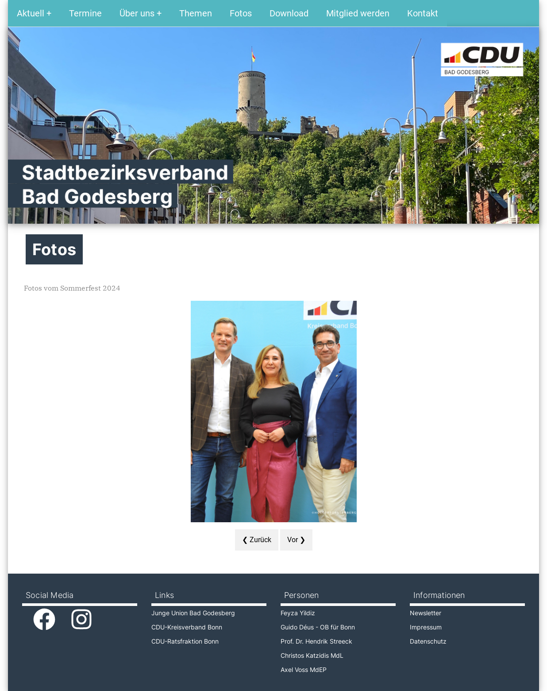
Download (289, 13)
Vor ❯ (296, 540)
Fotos (241, 13)
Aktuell (30, 13)
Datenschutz (428, 641)
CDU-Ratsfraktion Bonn (185, 641)
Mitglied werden (357, 13)
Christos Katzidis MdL (312, 655)
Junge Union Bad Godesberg (193, 613)
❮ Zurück (256, 540)
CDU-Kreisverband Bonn (186, 627)
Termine (85, 13)
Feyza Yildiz (298, 613)
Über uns (136, 13)
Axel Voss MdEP (304, 669)
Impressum (426, 627)
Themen (195, 13)
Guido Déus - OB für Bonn (318, 627)
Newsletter (425, 613)
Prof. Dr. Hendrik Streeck (316, 641)
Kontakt (422, 13)
